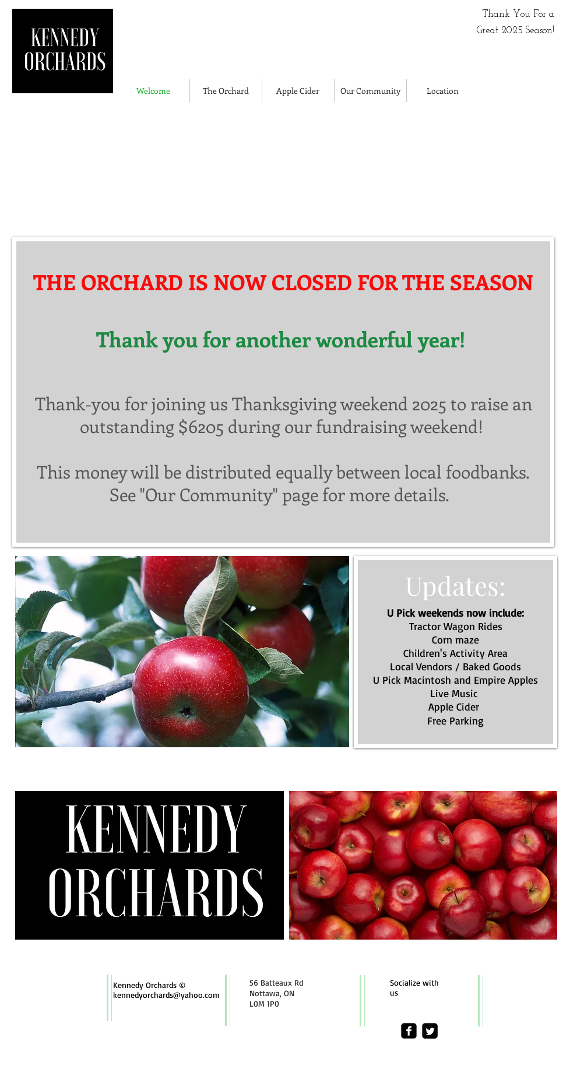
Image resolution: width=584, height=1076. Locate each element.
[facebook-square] (409, 1031)
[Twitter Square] (430, 1031)
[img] (100, 169)
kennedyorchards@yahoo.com (166, 995)
